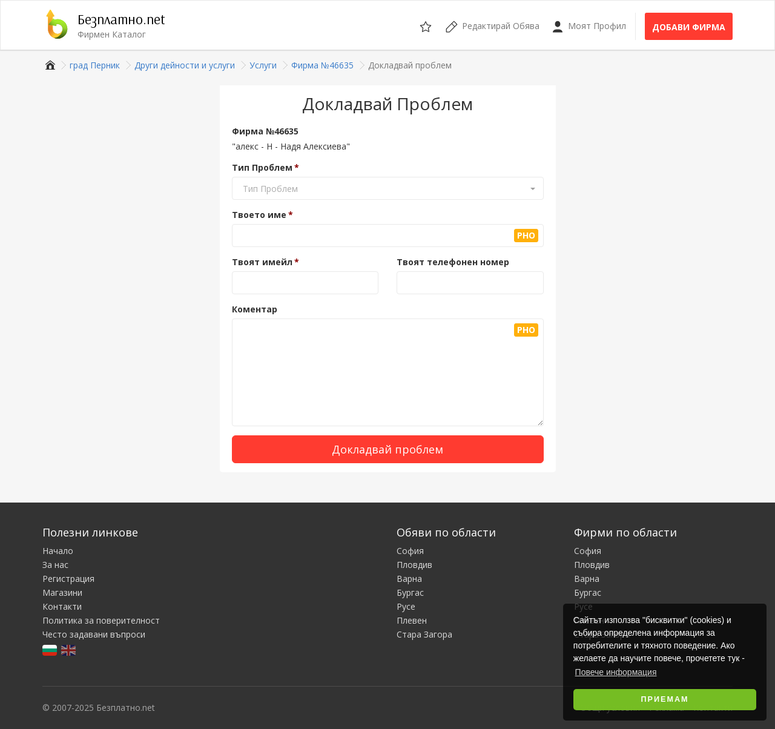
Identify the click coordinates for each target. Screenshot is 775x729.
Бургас (410, 592)
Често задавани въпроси (93, 634)
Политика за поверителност (101, 620)
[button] (387, 188)
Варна (409, 578)
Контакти (62, 606)
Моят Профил (589, 26)
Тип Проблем (262, 167)
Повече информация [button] (616, 672)
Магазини (62, 592)
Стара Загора (424, 634)
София (410, 550)
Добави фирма (688, 27)
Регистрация (68, 578)
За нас (55, 564)
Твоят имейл (262, 262)
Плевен (412, 620)
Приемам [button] (665, 699)
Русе (406, 606)
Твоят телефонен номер (453, 262)
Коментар (254, 309)
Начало (57, 550)
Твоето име (259, 214)
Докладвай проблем (387, 449)
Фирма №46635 (265, 131)
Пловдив (414, 564)
